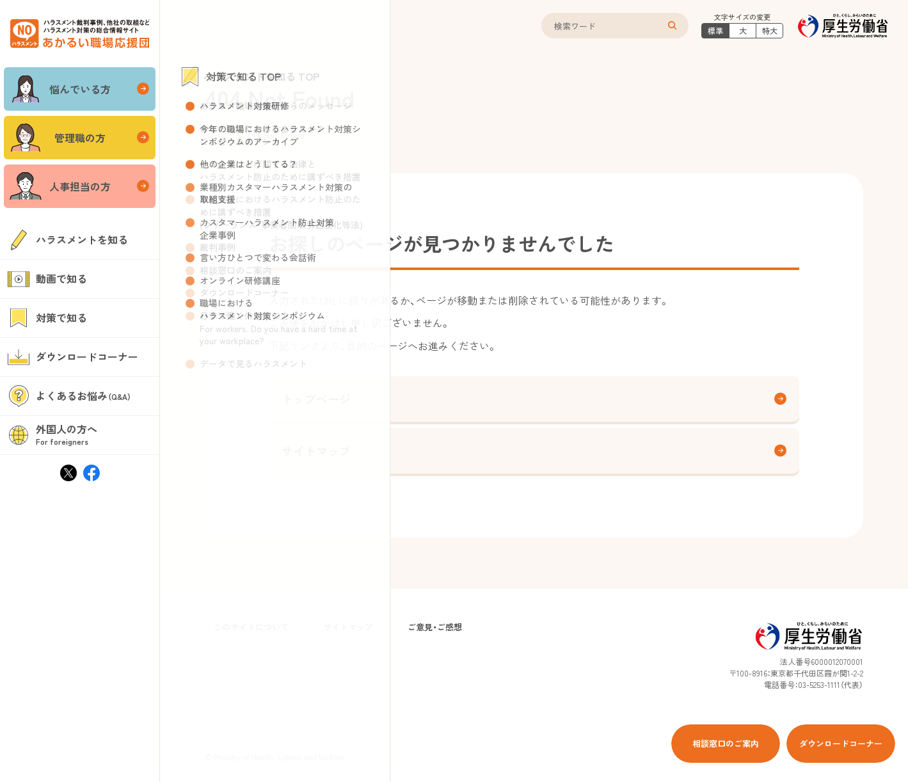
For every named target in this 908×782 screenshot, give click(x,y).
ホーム (217, 135)
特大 (769, 30)
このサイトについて (251, 627)
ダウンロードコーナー (840, 743)
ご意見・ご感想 (435, 627)
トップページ (534, 398)
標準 (715, 30)
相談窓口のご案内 (725, 743)
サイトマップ (534, 450)
